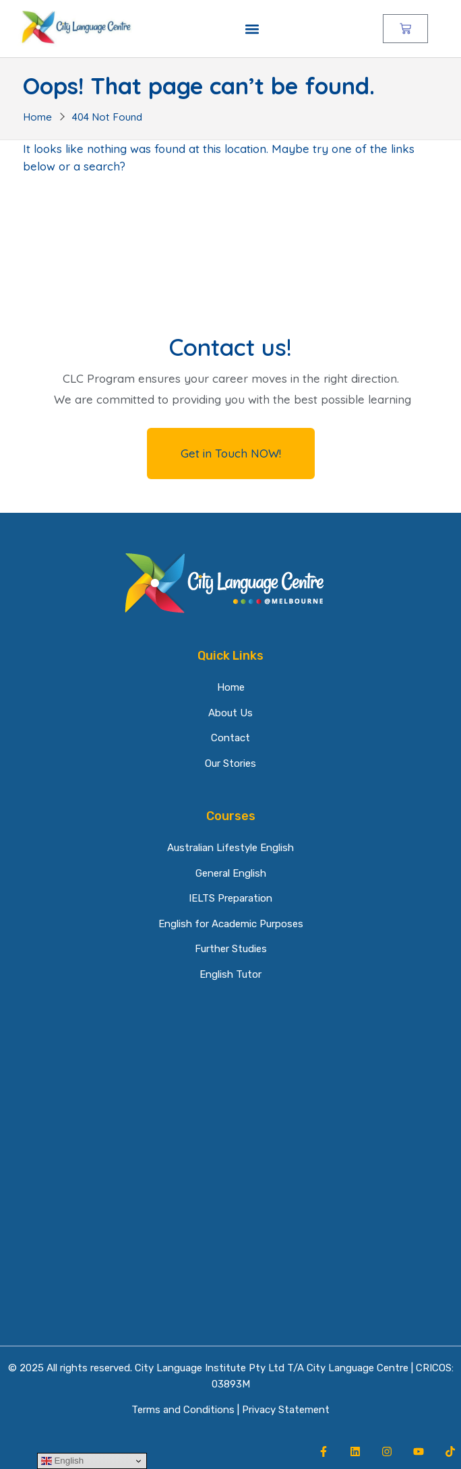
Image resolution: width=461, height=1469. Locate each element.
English (62, 1461)
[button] (252, 29)
